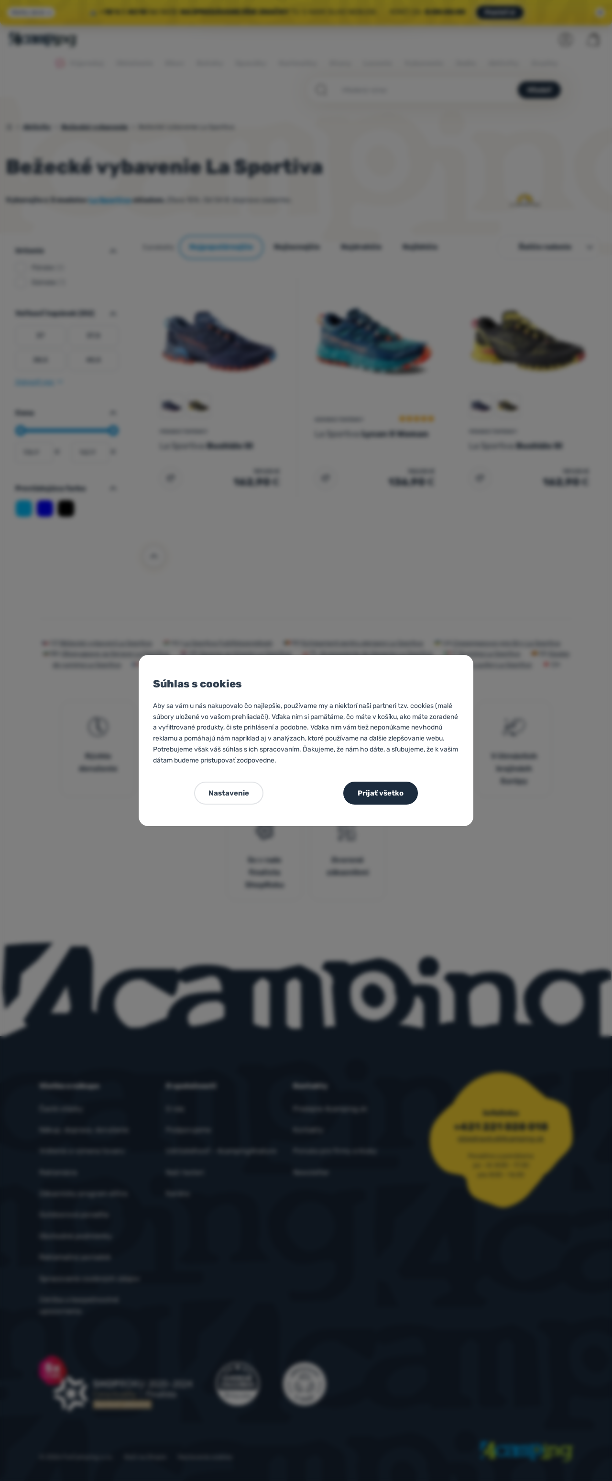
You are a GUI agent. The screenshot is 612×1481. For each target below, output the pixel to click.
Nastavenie (228, 793)
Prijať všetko (381, 793)
